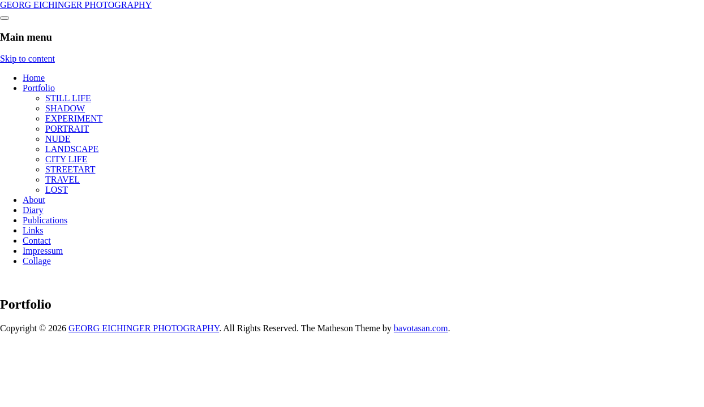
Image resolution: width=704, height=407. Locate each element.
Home (34, 78)
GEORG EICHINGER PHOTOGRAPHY (76, 5)
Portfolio (39, 88)
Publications (45, 220)
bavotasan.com (421, 328)
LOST (56, 189)
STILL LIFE (68, 98)
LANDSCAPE (71, 149)
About (34, 200)
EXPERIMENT (73, 118)
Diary (33, 210)
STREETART (70, 169)
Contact (37, 240)
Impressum (43, 251)
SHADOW (65, 108)
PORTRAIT (67, 128)
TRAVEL (62, 179)
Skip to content (27, 58)
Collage (37, 261)
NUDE (57, 139)
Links (33, 230)
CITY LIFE (66, 159)
